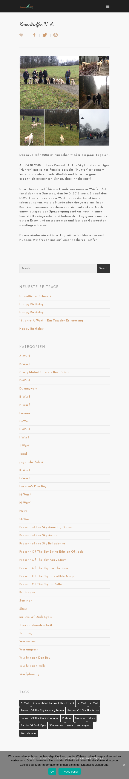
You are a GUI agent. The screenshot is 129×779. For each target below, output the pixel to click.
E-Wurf (24, 397)
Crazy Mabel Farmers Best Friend (45, 372)
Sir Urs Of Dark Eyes (33, 725)
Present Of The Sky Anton (83, 710)
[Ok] (123, 765)
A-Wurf (24, 356)
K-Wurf (24, 470)
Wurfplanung (29, 674)
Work (70, 725)
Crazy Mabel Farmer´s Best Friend (53, 703)
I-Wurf (24, 437)
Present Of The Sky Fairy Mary (42, 560)
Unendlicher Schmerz (35, 296)
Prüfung (67, 718)
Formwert (26, 413)
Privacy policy (69, 771)
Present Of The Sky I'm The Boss (43, 568)
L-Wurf (24, 478)
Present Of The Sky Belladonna (40, 718)
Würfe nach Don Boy (34, 657)
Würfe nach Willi (32, 666)
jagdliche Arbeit (32, 462)
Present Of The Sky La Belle (40, 584)
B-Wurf (24, 364)
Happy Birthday (31, 304)
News (23, 511)
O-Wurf (25, 519)
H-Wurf (24, 429)
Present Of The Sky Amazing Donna (42, 710)
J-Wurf (24, 445)
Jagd (23, 454)
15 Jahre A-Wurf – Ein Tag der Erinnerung (51, 320)
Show (23, 609)
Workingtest (28, 649)
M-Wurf (25, 494)
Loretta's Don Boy (32, 486)
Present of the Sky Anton (38, 535)
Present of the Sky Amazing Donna (45, 527)
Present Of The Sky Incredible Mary (46, 576)
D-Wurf (24, 380)
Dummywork (28, 388)
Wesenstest (28, 641)
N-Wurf (25, 503)
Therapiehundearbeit (35, 625)
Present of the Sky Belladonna (42, 543)
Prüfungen (27, 592)
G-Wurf (25, 421)
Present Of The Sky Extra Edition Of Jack (51, 551)
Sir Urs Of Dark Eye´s (35, 617)
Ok (52, 771)
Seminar (25, 600)
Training (25, 633)
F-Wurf (24, 405)
